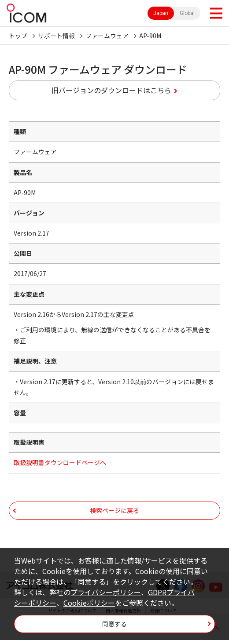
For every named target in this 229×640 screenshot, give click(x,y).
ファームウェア (107, 35)
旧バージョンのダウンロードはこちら (111, 90)
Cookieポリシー (89, 602)
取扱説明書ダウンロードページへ (60, 462)
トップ (18, 35)
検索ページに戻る (114, 510)
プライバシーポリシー (105, 592)
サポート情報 (56, 35)
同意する (114, 623)
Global (187, 13)
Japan (160, 13)
